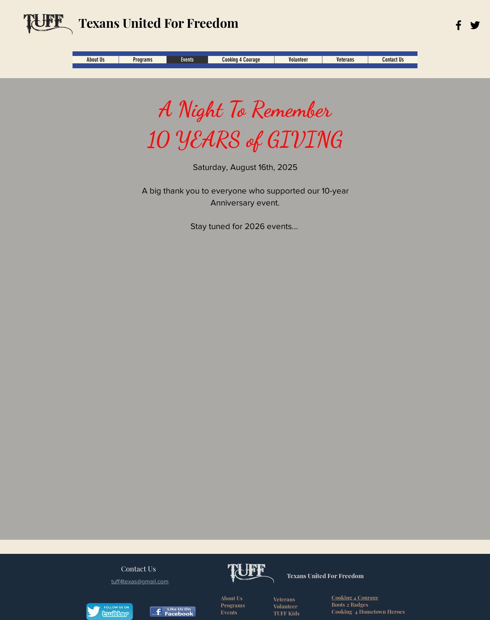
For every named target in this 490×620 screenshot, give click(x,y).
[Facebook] (458, 25)
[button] (241, 59)
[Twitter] (475, 25)
